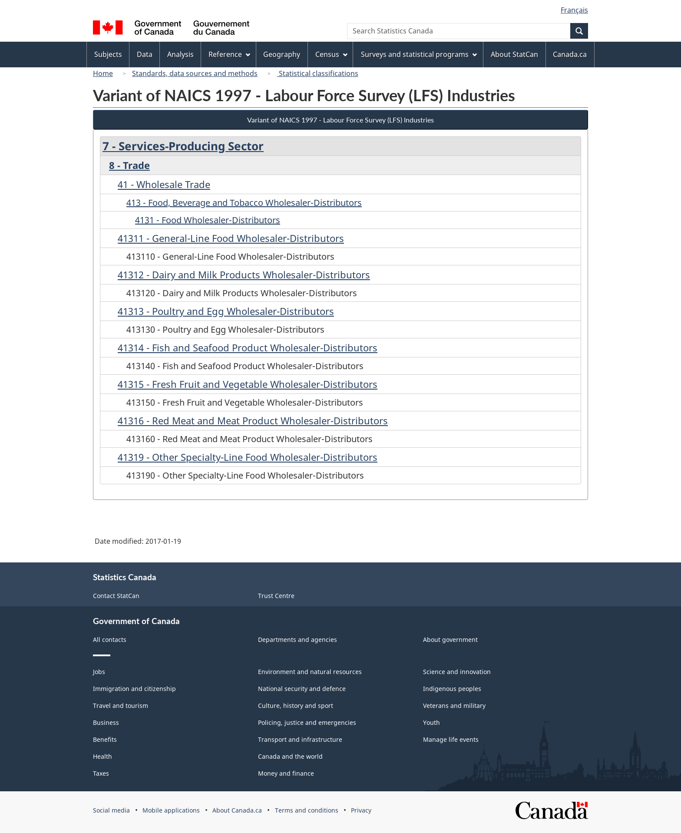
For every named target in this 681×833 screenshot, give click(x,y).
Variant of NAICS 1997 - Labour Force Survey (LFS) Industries (340, 120)
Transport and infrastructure (300, 739)
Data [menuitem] (144, 54)
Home (103, 73)
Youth (431, 722)
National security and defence (302, 688)
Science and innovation (457, 672)
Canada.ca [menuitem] (570, 54)
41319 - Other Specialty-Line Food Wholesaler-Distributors (247, 456)
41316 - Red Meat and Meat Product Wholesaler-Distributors (253, 420)
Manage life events (451, 739)
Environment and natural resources (310, 672)
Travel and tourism (120, 705)
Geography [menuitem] (281, 54)
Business (106, 722)
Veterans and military (454, 705)
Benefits (105, 739)
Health (102, 756)
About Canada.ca (237, 810)
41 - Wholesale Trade (164, 184)
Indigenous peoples (452, 688)
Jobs (99, 672)
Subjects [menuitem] (108, 54)
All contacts (109, 639)
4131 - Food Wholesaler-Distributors (207, 220)
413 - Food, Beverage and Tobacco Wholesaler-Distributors (244, 202)
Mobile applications (171, 810)
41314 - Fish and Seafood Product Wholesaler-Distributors (247, 347)
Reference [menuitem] (229, 54)
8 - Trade (129, 165)
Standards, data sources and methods (195, 73)
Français (574, 10)
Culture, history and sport (295, 705)
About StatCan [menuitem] (514, 54)
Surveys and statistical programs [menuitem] (419, 54)
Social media (111, 810)
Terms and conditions (306, 810)
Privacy (361, 810)
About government (450, 639)
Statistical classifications (317, 73)
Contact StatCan (116, 596)
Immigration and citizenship (134, 688)
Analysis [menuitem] (180, 54)
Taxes (101, 773)
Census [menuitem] (331, 54)
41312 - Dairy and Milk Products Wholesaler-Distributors (244, 274)
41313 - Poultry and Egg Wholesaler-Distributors (226, 310)
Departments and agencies (297, 639)
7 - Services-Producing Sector (183, 146)
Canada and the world (290, 756)
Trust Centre (276, 596)
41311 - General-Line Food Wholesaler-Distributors (231, 238)
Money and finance (286, 773)
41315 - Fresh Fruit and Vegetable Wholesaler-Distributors (247, 383)
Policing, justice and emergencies (307, 722)
